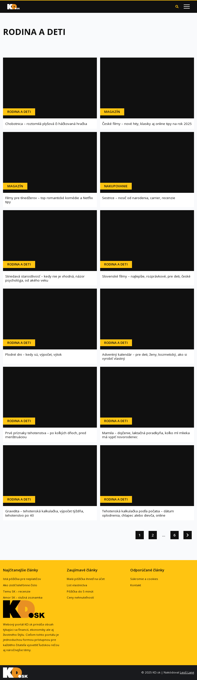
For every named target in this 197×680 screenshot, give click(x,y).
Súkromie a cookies (144, 579)
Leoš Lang (187, 672)
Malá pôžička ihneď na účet (86, 579)
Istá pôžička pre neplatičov (22, 579)
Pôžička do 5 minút (80, 591)
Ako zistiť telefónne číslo (20, 585)
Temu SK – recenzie (16, 591)
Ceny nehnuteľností (80, 597)
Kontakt (135, 585)
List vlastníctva (77, 585)
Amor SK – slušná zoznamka (22, 597)
